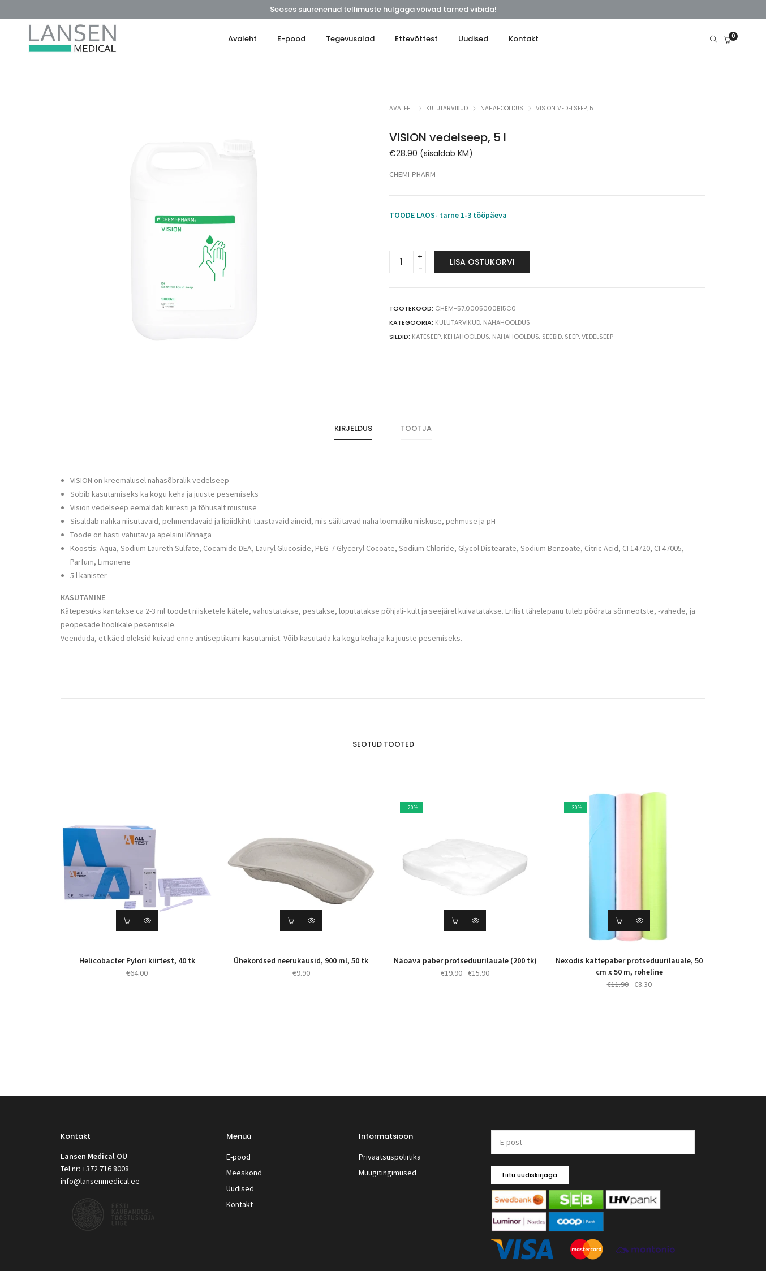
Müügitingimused (387, 1164)
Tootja (416, 425)
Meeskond (244, 1164)
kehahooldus (466, 337)
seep (572, 337)
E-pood (238, 1150)
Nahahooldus (501, 108)
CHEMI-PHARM (412, 175)
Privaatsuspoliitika (390, 1150)
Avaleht (401, 108)
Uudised (240, 1178)
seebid (552, 337)
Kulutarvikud (447, 108)
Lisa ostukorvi (482, 262)
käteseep (426, 337)
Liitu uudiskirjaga (529, 1168)
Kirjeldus (353, 425)
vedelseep (597, 337)
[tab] (353, 426)
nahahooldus (515, 337)
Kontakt (239, 1192)
